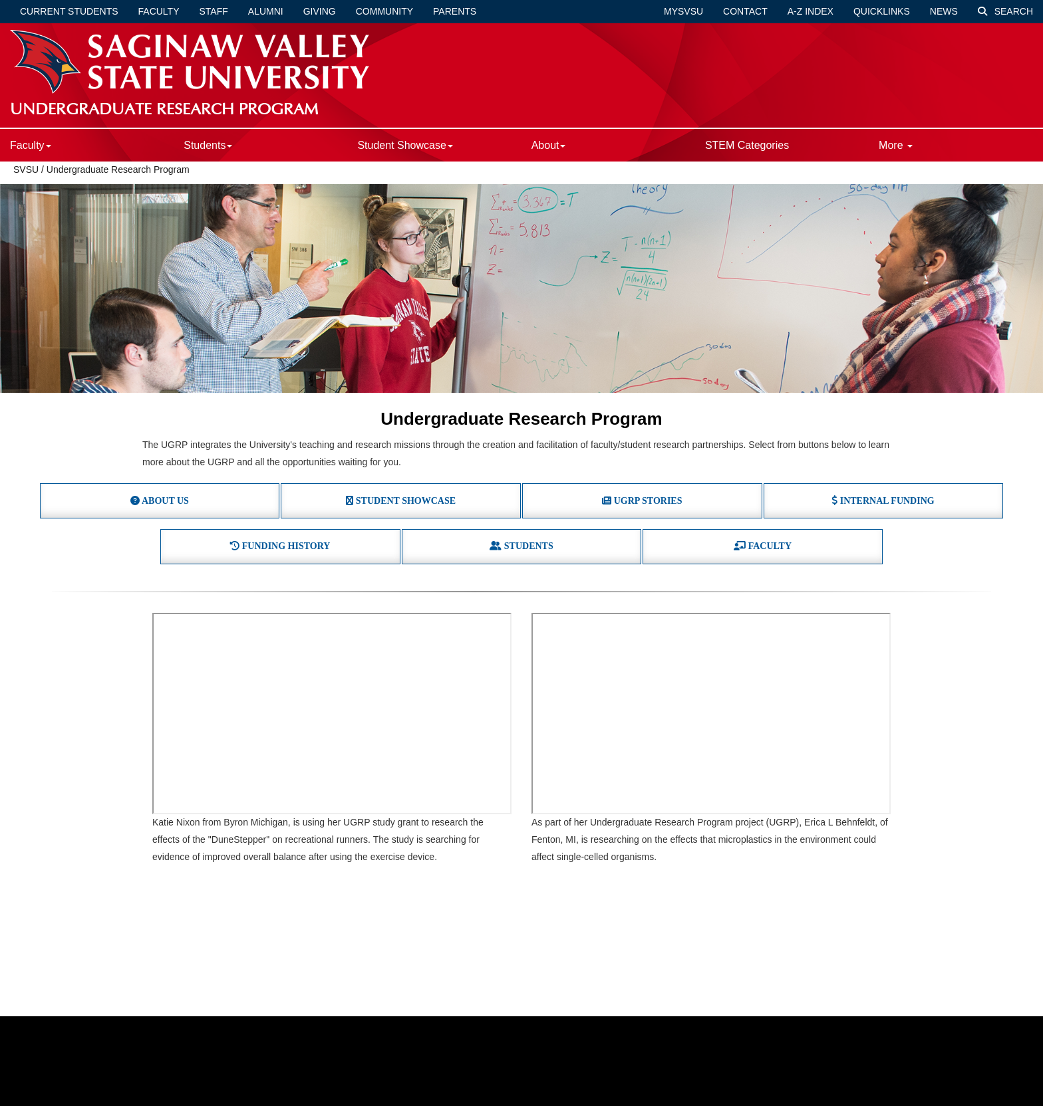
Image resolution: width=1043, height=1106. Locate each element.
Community (384, 11)
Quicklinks (881, 11)
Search (1005, 11)
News (944, 11)
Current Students (69, 11)
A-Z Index (810, 11)
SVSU (26, 169)
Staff (214, 11)
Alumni (265, 11)
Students (208, 145)
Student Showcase (404, 145)
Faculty (159, 11)
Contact (745, 11)
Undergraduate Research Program (118, 169)
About (548, 145)
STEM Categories (747, 145)
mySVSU (683, 11)
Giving (319, 11)
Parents (454, 11)
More (896, 145)
